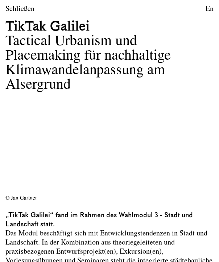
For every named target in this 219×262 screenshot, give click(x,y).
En (210, 9)
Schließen (19, 9)
